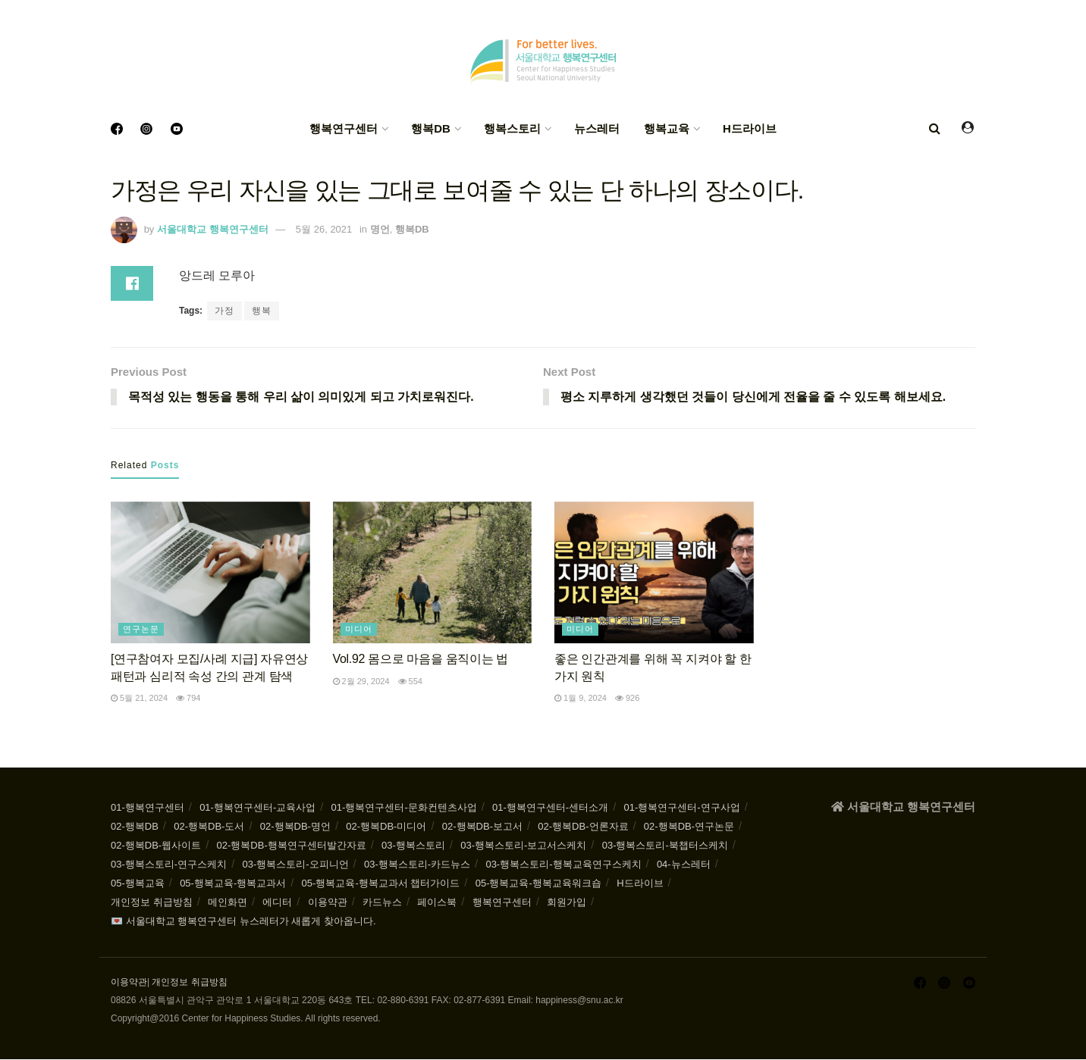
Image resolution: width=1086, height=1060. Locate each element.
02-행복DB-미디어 (386, 827)
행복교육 (666, 128)
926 (627, 698)
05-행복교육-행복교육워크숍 (538, 884)
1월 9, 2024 (580, 698)
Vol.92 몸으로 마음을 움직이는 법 (421, 659)
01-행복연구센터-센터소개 (550, 808)
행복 (262, 310)
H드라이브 (750, 128)
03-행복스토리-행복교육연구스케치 (563, 865)
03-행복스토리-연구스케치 (169, 865)
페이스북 (437, 902)
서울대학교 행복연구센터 (212, 229)
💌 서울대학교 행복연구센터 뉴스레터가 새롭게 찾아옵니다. (243, 921)
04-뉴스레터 (684, 865)
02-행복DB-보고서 (482, 827)
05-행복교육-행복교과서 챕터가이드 (381, 884)
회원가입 (566, 902)
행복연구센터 (343, 128)
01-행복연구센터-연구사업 (682, 808)
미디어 (358, 629)
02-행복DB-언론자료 (583, 827)
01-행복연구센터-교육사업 (257, 808)
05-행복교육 (138, 884)
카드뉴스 (382, 902)
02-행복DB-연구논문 (689, 827)
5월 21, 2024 (139, 698)
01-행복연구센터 (147, 808)
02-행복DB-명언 (295, 827)
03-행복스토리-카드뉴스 (417, 865)
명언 (380, 229)
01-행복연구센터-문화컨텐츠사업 (404, 808)
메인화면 (227, 902)
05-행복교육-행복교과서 (233, 884)
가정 (224, 310)
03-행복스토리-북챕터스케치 (665, 846)
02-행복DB (135, 827)
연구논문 (141, 629)
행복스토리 (512, 128)
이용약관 (327, 902)
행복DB (430, 128)
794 (188, 698)
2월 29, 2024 (361, 681)
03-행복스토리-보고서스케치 (523, 846)
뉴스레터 (597, 128)
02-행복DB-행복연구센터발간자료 (291, 846)
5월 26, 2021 (324, 229)
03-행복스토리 (413, 846)
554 (410, 681)
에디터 (277, 902)
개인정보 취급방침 (152, 902)
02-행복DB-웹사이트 (156, 846)
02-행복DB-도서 (209, 827)
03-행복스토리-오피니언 (295, 865)
